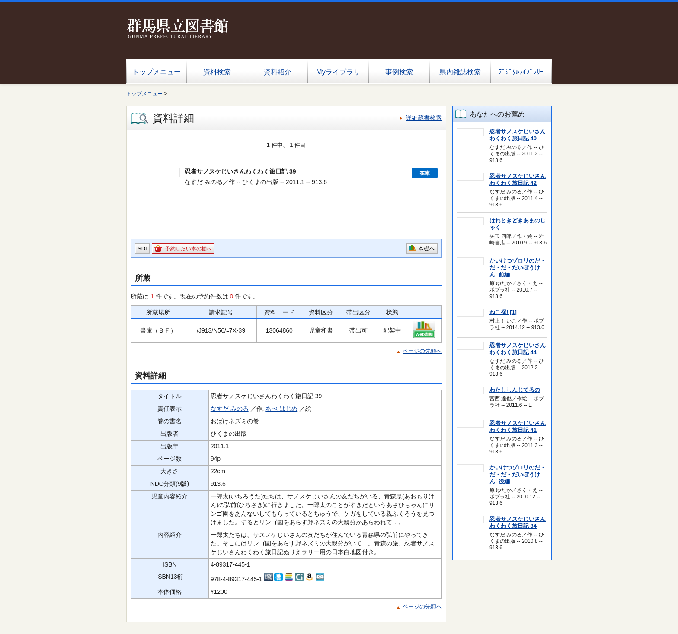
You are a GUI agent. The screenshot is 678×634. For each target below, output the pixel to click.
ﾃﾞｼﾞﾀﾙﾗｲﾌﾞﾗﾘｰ (521, 72)
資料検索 (217, 72)
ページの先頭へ (422, 351)
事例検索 (399, 72)
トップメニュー (156, 72)
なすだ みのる (230, 408)
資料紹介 (277, 72)
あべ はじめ (281, 408)
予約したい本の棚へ (188, 249)
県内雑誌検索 (460, 72)
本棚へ (426, 248)
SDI (142, 248)
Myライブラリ (338, 72)
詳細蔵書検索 (424, 117)
